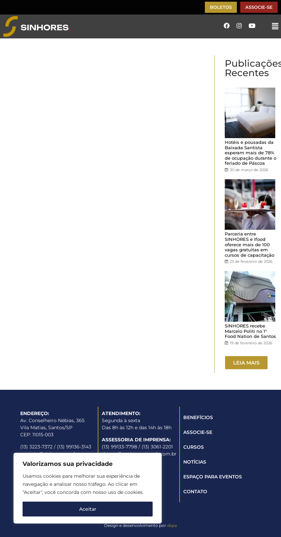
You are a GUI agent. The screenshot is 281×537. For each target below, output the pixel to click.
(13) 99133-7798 (119, 447)
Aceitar (87, 509)
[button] (275, 26)
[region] (87, 488)
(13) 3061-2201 (157, 447)
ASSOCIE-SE (197, 432)
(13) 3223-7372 (36, 447)
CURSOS (193, 447)
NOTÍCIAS (194, 462)
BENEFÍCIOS (198, 417)
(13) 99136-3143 (74, 447)
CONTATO (195, 491)
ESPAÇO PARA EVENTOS (212, 477)
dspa (172, 525)
